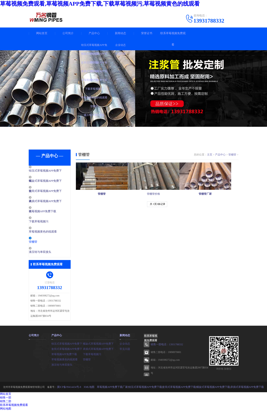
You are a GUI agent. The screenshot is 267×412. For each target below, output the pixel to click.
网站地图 (5, 409)
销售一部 (5, 398)
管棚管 (41, 243)
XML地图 (93, 388)
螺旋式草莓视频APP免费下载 (98, 345)
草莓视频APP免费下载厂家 (115, 388)
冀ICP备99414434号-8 (74, 388)
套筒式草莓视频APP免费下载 (67, 350)
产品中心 (94, 33)
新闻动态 (120, 33)
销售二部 (5, 402)
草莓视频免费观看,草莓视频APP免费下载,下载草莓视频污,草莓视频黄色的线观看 (100, 4)
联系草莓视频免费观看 (173, 39)
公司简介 (68, 33)
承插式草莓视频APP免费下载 (98, 350)
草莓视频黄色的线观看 (50, 232)
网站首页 (41, 33)
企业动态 (124, 345)
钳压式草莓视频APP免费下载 (67, 345)
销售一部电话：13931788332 (166, 346)
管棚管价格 (157, 205)
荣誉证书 (146, 33)
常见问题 (124, 350)
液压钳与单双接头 (47, 253)
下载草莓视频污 (46, 222)
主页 (209, 154)
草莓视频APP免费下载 (50, 212)
